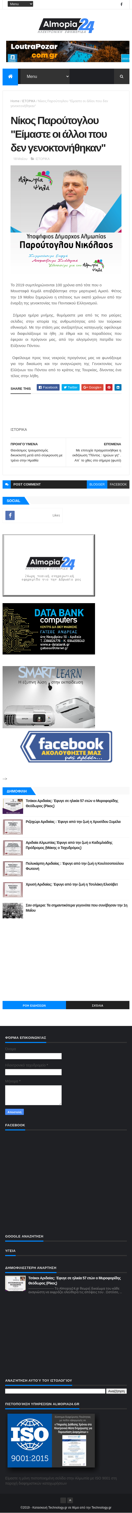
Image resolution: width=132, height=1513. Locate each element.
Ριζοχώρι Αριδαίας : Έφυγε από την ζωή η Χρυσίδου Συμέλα (73, 822)
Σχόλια (97, 1005)
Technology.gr (101, 1507)
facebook (118, 484)
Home (15, 101)
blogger (97, 484)
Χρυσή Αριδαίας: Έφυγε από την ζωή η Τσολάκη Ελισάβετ (72, 884)
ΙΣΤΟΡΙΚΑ (28, 101)
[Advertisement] (66, 960)
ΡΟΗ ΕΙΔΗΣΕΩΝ (34, 1005)
